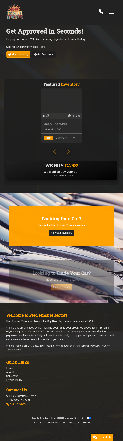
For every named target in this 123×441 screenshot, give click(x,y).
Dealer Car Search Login (40, 418)
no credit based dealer (29, 327)
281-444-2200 (20, 404)
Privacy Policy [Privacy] (14, 379)
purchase (104, 335)
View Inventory (18, 54)
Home (9, 368)
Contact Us (12, 375)
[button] (111, 12)
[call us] (101, 11)
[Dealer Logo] (15, 12)
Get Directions (43, 54)
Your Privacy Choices (80, 418)
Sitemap (66, 418)
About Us (11, 372)
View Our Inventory (61, 245)
